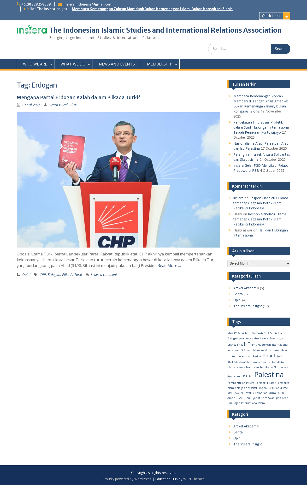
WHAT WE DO (72, 64)
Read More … (169, 265)
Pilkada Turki (72, 274)
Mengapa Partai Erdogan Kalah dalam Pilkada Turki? (78, 97)
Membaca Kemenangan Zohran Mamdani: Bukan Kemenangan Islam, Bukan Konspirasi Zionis (152, 9)
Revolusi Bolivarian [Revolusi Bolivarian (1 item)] (255, 393)
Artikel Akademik (246, 288)
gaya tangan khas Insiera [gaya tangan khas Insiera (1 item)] (253, 338)
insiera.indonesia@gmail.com (88, 4)
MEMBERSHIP (159, 64)
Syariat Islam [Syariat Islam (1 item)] (259, 398)
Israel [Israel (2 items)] (269, 356)
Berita (238, 294)
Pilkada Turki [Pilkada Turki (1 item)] (266, 388)
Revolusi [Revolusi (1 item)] (238, 393)
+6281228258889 (36, 4)
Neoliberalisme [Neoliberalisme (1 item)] (263, 367)
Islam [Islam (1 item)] (249, 350)
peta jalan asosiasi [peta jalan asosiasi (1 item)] (246, 388)
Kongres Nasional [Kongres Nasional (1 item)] (260, 362)
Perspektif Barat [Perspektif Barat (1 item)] (265, 382)
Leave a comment (104, 274)
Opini (26, 274)
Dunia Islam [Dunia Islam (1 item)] (277, 333)
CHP (43, 274)
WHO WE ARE (35, 64)
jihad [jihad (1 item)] (279, 356)
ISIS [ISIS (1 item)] (243, 350)
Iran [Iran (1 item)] (237, 350)
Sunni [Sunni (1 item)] (247, 398)
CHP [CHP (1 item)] (266, 333)
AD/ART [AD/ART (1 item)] (231, 333)
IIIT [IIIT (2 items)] (247, 344)
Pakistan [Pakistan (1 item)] (248, 376)
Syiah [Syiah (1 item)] (271, 398)
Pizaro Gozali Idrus (62, 104)
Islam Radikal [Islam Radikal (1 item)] (254, 356)
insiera (238, 198)
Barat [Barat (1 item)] (240, 333)
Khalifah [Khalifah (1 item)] (232, 362)
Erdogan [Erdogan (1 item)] (232, 338)
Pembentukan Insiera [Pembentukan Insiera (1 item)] (240, 382)
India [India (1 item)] (230, 350)
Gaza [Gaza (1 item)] (272, 338)
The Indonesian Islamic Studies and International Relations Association (165, 30)
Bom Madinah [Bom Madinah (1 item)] (254, 333)
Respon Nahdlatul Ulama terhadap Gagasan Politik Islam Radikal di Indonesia (260, 203)
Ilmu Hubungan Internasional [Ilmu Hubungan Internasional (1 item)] (269, 344)
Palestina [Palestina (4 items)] (269, 374)
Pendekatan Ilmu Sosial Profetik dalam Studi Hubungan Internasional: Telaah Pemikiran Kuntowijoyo (261, 127)
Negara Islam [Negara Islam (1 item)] (244, 367)
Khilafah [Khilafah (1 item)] (244, 362)
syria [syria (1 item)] (278, 398)
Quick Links (271, 16)
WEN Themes (194, 479)
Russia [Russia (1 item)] (272, 393)
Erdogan (54, 274)
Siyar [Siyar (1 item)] (239, 398)
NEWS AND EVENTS (117, 64)
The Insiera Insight (247, 306)
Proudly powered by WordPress (126, 479)
